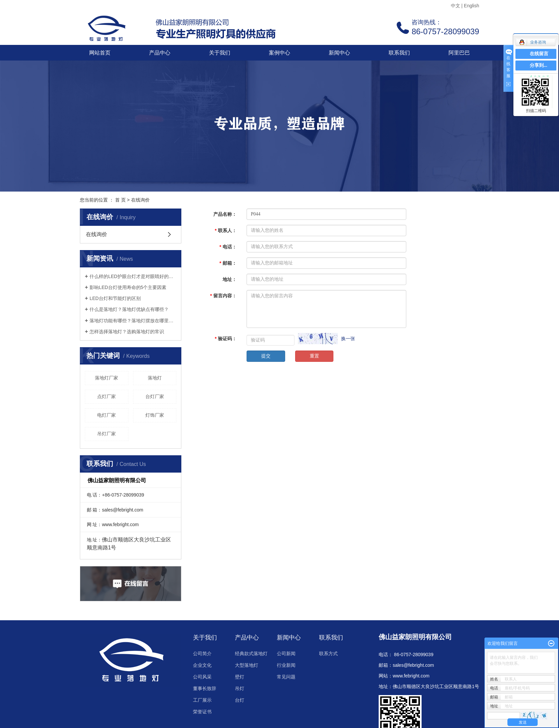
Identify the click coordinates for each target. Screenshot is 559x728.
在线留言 (539, 53)
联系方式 (328, 653)
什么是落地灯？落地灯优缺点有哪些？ (129, 309)
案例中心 (279, 53)
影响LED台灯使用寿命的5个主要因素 (128, 287)
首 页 (120, 200)
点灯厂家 (106, 396)
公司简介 (202, 653)
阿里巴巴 (459, 53)
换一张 (348, 338)
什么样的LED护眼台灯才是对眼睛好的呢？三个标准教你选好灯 (133, 276)
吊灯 (239, 688)
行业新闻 (286, 665)
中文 (455, 5)
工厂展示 (202, 700)
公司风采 (202, 676)
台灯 (239, 700)
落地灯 (155, 377)
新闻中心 (339, 53)
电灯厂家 (106, 415)
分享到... (538, 65)
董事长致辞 (204, 688)
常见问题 (286, 676)
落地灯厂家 (106, 377)
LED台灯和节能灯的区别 (115, 298)
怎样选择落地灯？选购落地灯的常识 (127, 331)
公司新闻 (286, 653)
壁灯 (239, 676)
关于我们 (219, 53)
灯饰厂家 (154, 415)
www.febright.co (409, 675)
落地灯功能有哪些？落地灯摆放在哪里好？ (133, 320)
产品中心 (159, 53)
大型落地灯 (246, 665)
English (471, 5)
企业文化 (202, 665)
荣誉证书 (202, 711)
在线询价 (96, 234)
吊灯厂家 (106, 433)
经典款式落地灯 (251, 653)
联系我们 (399, 53)
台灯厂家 (154, 396)
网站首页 (99, 53)
